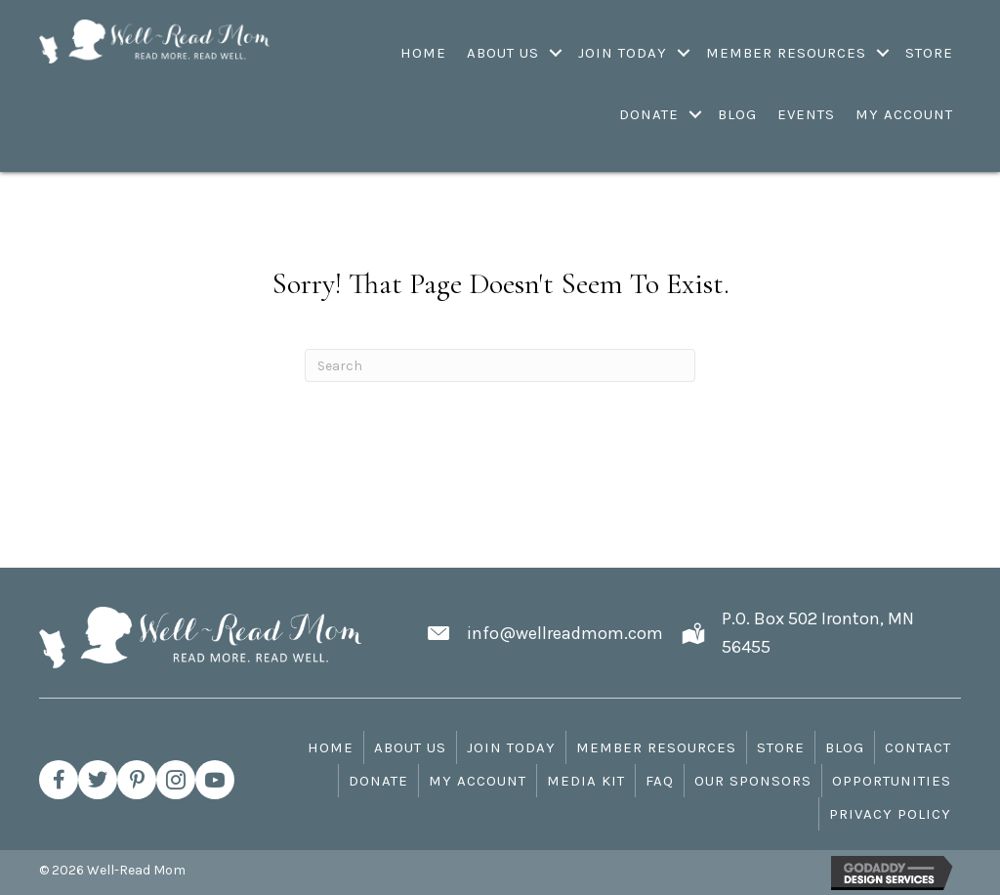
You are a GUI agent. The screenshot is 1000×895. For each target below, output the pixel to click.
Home (331, 747)
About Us (410, 747)
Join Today (511, 747)
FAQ (660, 780)
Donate (378, 780)
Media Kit (586, 780)
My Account (477, 780)
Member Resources (656, 747)
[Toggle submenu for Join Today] (684, 53)
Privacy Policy (890, 814)
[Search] (500, 365)
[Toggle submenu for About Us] (556, 53)
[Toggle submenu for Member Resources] (883, 53)
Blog (844, 747)
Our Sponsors (753, 780)
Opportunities (891, 780)
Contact (918, 747)
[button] (58, 779)
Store (781, 747)
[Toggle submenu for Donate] (696, 114)
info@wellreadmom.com (565, 633)
